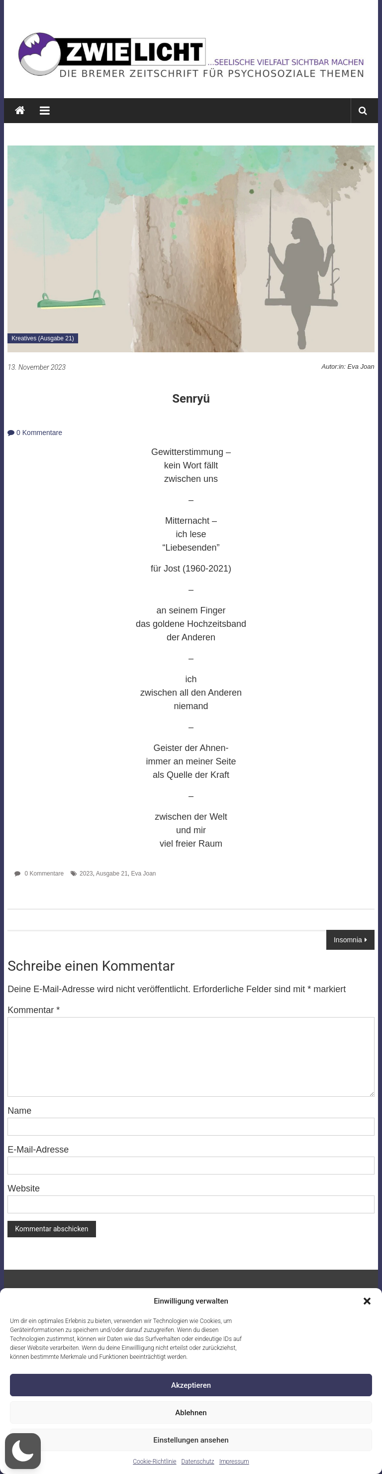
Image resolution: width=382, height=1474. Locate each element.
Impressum (234, 1461)
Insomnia (348, 940)
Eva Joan (143, 873)
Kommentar (33, 1010)
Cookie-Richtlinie (154, 1461)
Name (19, 1111)
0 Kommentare (34, 433)
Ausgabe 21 (112, 873)
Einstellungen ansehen (190, 1440)
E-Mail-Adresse (38, 1150)
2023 (86, 873)
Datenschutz (198, 1461)
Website (23, 1188)
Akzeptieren (191, 1385)
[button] (367, 1301)
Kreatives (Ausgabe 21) (42, 338)
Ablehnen (190, 1412)
